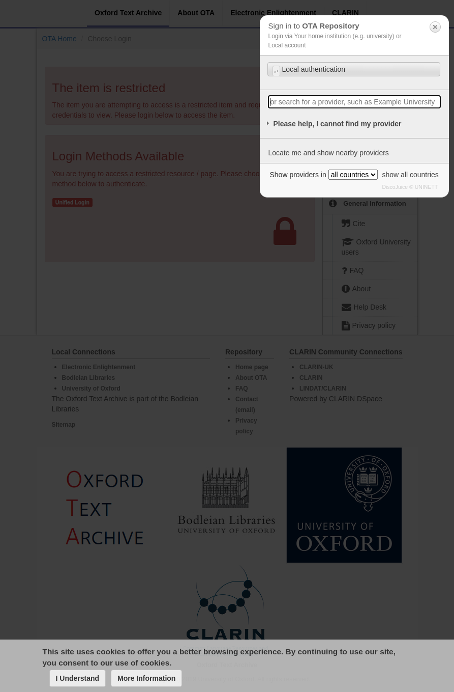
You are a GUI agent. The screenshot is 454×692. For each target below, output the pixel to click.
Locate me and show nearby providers (328, 153)
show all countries (410, 175)
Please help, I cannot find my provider (337, 124)
